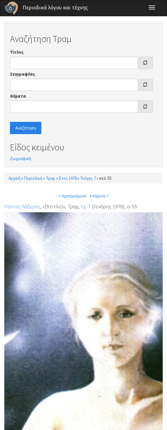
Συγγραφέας (22, 74)
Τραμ (50, 178)
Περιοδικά (33, 178)
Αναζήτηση (25, 128)
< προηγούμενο (72, 196)
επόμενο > (99, 196)
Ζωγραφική (20, 158)
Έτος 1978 (68, 178)
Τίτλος (17, 52)
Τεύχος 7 (88, 178)
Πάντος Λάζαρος (22, 206)
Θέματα (18, 96)
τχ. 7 (86, 206)
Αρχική (15, 178)
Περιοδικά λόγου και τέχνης (55, 7)
